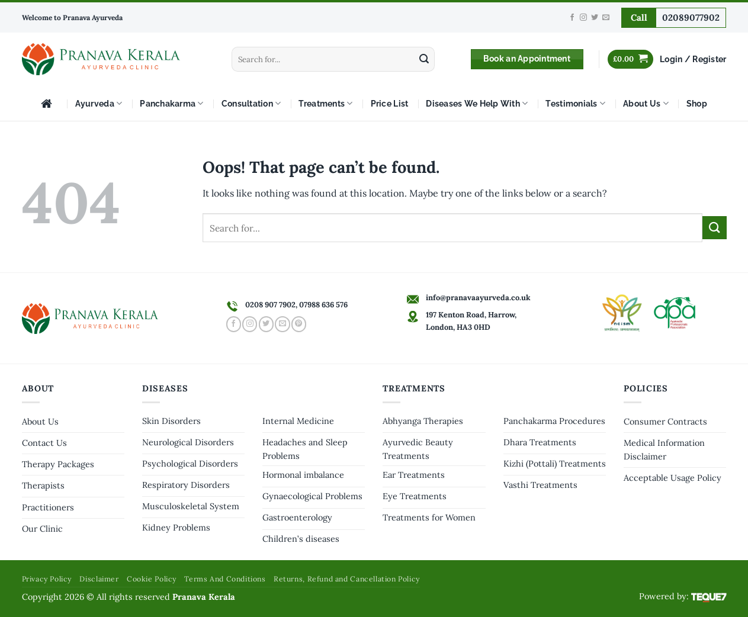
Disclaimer (98, 578)
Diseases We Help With (477, 103)
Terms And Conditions (224, 578)
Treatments (325, 103)
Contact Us (44, 443)
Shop (696, 103)
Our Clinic (42, 528)
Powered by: (683, 596)
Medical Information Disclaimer (664, 450)
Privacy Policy (47, 578)
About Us (646, 103)
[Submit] (424, 59)
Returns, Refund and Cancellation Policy (347, 578)
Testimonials (575, 103)
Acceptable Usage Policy (672, 478)
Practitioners (48, 507)
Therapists (43, 485)
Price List (390, 103)
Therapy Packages (58, 464)
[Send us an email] (605, 18)
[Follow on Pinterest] (298, 324)
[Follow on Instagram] (583, 18)
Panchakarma (171, 103)
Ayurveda (99, 103)
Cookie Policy (151, 578)
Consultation (251, 103)
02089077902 (691, 17)
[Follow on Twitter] (594, 18)
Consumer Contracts (665, 421)
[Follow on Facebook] (572, 18)
